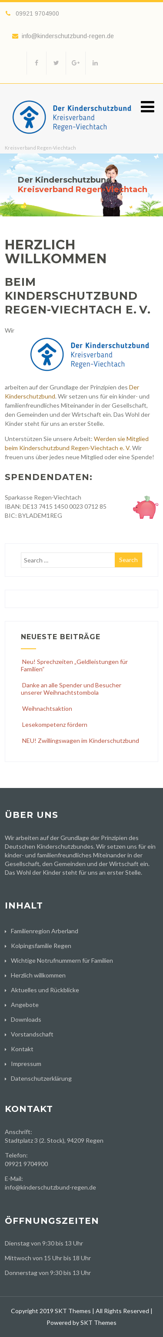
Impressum (26, 1063)
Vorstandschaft (32, 1034)
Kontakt (22, 1049)
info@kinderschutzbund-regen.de (63, 36)
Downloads (26, 1019)
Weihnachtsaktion (46, 708)
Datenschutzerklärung (41, 1078)
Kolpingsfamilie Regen (41, 945)
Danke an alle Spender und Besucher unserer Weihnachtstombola (71, 688)
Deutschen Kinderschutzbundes (49, 846)
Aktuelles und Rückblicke (45, 990)
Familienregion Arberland (44, 931)
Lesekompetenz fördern (54, 724)
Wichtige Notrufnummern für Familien (62, 960)
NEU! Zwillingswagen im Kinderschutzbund (80, 740)
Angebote (25, 1004)
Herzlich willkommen (38, 975)
